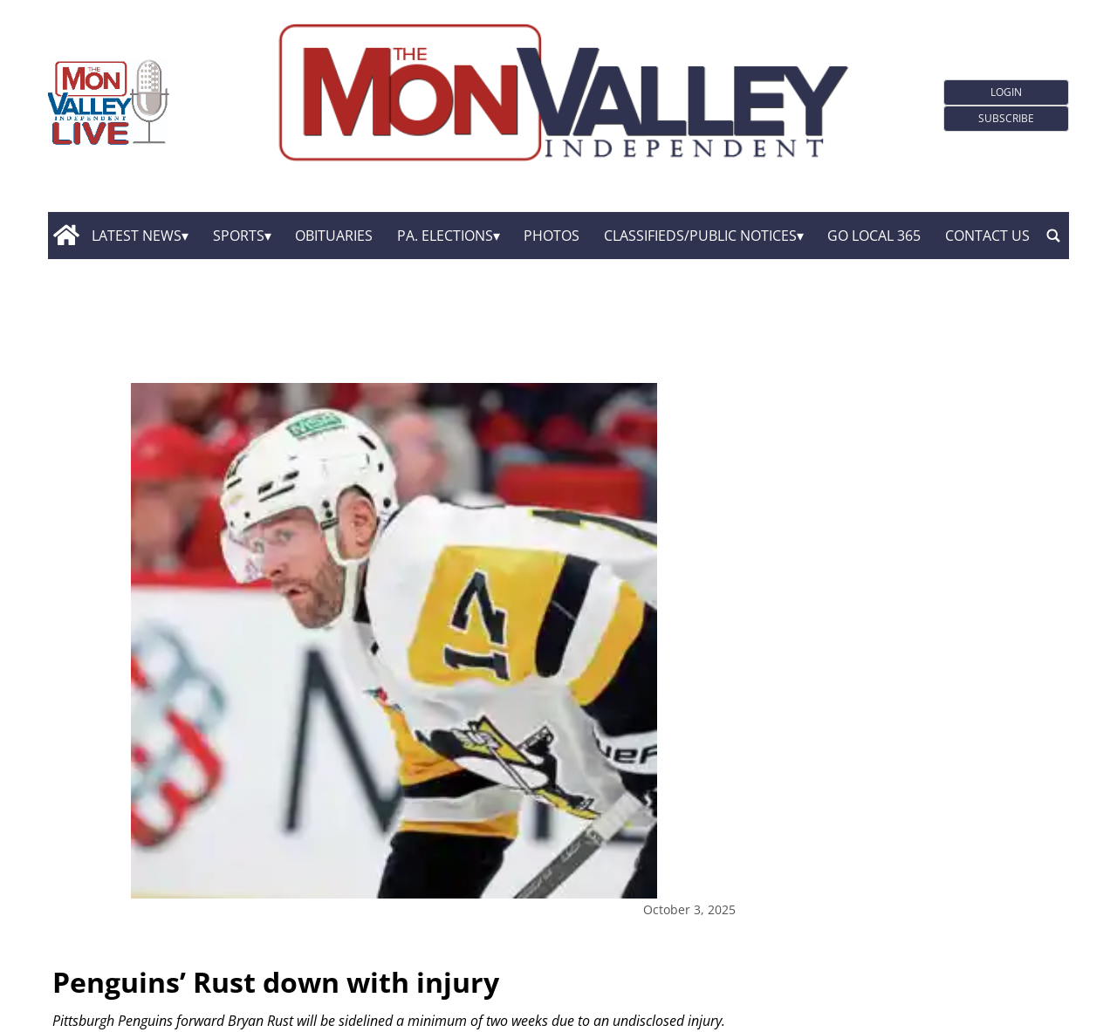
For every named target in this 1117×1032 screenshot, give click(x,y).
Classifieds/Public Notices (700, 235)
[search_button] (1053, 235)
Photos (551, 235)
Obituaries (334, 235)
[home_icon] (66, 235)
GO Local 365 (874, 235)
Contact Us (987, 235)
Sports (238, 235)
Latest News (137, 235)
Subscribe (1006, 118)
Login (1006, 92)
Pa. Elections (445, 235)
